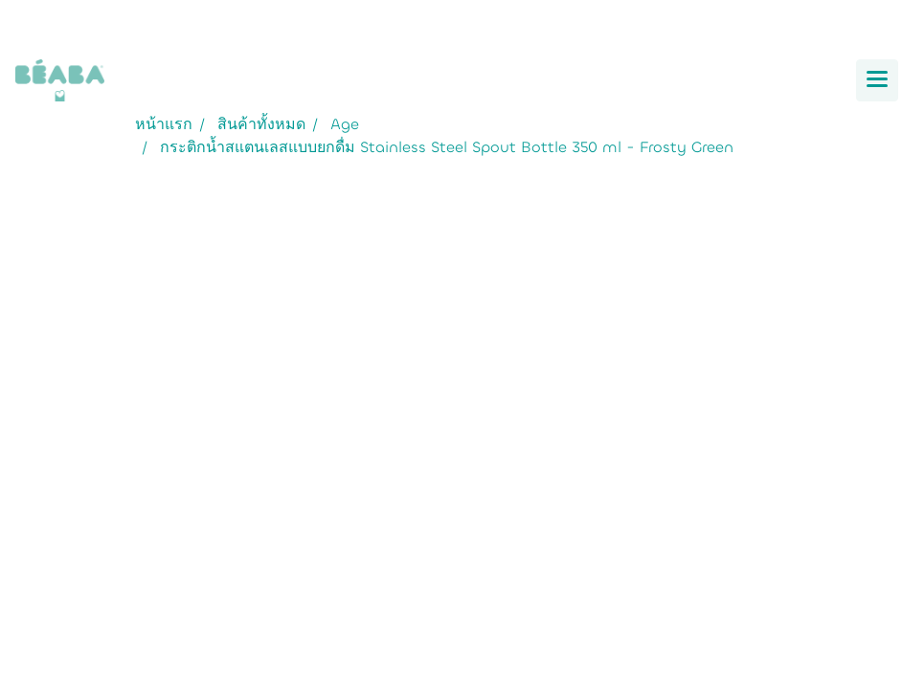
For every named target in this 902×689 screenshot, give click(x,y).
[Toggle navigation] (877, 80)
